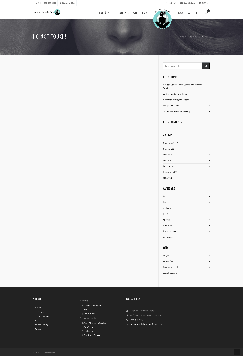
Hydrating (88, 331)
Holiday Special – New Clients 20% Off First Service (182, 86)
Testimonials (43, 316)
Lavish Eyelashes (171, 105)
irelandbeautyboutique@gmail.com (146, 324)
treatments (168, 225)
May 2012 (167, 177)
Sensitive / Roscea (92, 335)
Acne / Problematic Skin (95, 322)
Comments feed (170, 267)
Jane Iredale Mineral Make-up (176, 111)
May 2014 (167, 154)
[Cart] (203, 3)
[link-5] (175, 3)
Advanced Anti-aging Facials (176, 99)
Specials (167, 219)
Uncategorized (170, 231)
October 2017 (169, 148)
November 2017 (170, 143)
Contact (41, 312)
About (38, 307)
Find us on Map (67, 3)
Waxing (38, 329)
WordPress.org (170, 272)
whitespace (168, 237)
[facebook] (166, 3)
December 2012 (170, 171)
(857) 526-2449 (136, 319)
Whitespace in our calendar (175, 94)
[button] (206, 65)
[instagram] (171, 3)
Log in (166, 255)
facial (165, 196)
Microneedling (41, 324)
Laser (37, 320)
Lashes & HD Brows (93, 305)
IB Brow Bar (89, 313)
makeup (167, 208)
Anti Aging (88, 326)
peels (165, 213)
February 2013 (169, 166)
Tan (85, 309)
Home (181, 36)
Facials (189, 36)
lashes (166, 202)
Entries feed (168, 261)
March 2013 (168, 160)
